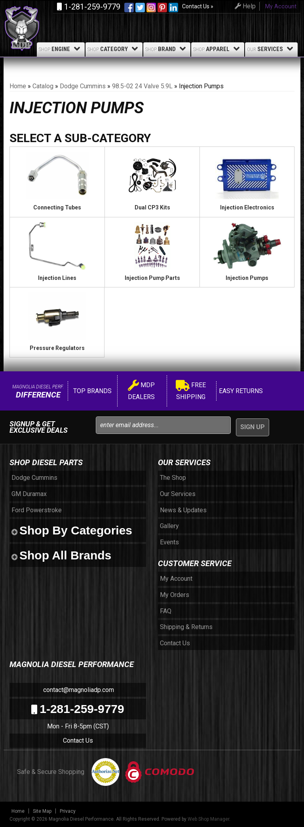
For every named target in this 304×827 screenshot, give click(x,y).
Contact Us (78, 740)
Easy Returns (240, 391)
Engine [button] (61, 48)
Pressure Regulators (57, 348)
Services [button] (271, 48)
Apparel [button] (217, 48)
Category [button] (114, 48)
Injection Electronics (247, 207)
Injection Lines (57, 278)
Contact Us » (197, 6)
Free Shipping (191, 391)
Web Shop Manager (208, 819)
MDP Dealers (141, 391)
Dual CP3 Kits (152, 207)
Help (244, 6)
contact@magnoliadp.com (78, 690)
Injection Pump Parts (152, 278)
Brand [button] (166, 48)
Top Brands (92, 391)
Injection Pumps (247, 278)
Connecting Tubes (57, 207)
